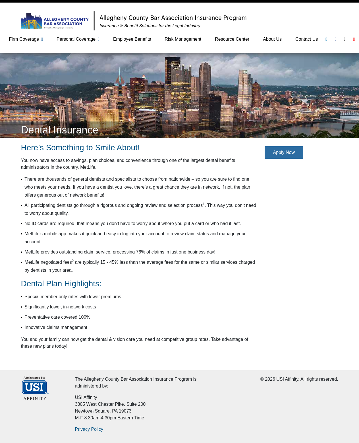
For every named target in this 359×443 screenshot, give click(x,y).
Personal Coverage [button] (76, 39)
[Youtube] (354, 39)
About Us (272, 39)
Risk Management (183, 39)
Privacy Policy (89, 429)
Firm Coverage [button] (24, 39)
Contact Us (306, 39)
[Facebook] (336, 39)
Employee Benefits (132, 39)
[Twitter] (345, 39)
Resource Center (232, 39)
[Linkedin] (326, 39)
